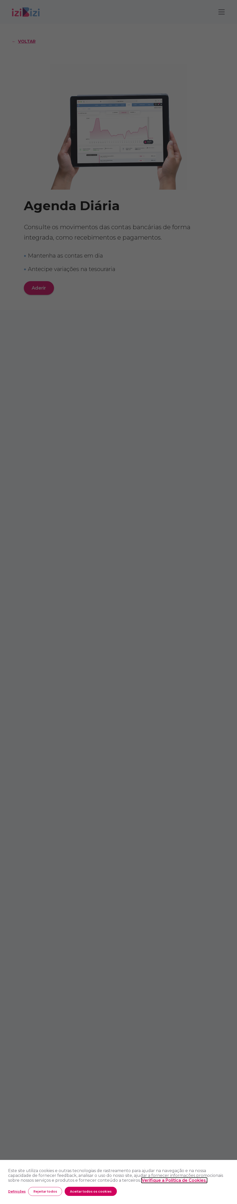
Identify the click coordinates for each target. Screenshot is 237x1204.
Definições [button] (17, 1191)
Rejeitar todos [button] (45, 1191)
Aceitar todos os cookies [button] (91, 1191)
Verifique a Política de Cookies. (174, 1180)
